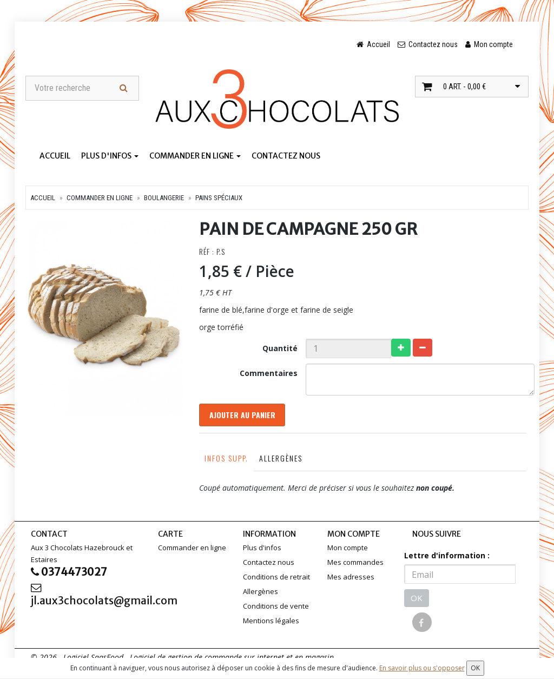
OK (417, 600)
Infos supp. (226, 460)
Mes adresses (350, 579)
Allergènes (280, 460)
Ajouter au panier (243, 416)
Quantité (280, 349)
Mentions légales (271, 623)
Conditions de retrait (276, 579)
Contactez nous (286, 156)
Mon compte (347, 550)
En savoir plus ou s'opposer (422, 668)
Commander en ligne (195, 156)
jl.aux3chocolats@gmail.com (86, 598)
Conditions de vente (276, 608)
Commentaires (269, 373)
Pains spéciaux (218, 198)
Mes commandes (355, 564)
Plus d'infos (109, 156)
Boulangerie (164, 198)
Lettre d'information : (447, 557)
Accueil (54, 156)
